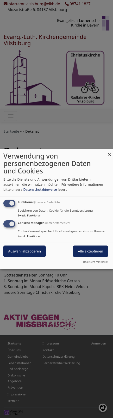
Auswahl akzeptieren (24, 251)
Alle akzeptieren (90, 251)
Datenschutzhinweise (40, 189)
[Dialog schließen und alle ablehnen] (109, 152)
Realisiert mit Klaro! (95, 262)
